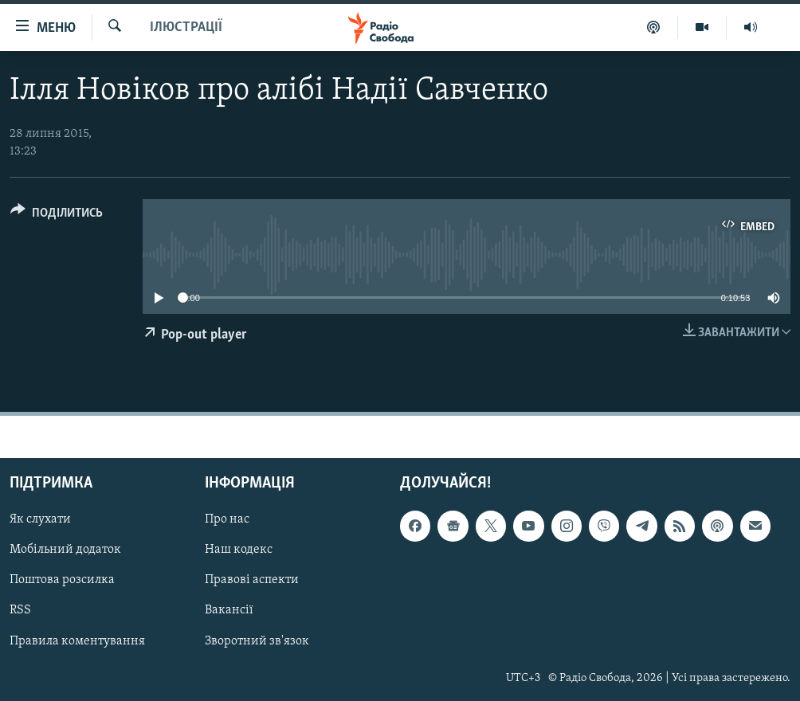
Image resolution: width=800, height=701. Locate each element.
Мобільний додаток (65, 549)
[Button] (56, 215)
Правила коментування (77, 641)
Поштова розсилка (62, 580)
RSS (20, 611)
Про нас (227, 519)
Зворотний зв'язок (257, 641)
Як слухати (40, 519)
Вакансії (229, 611)
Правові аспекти (252, 580)
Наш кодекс (239, 549)
